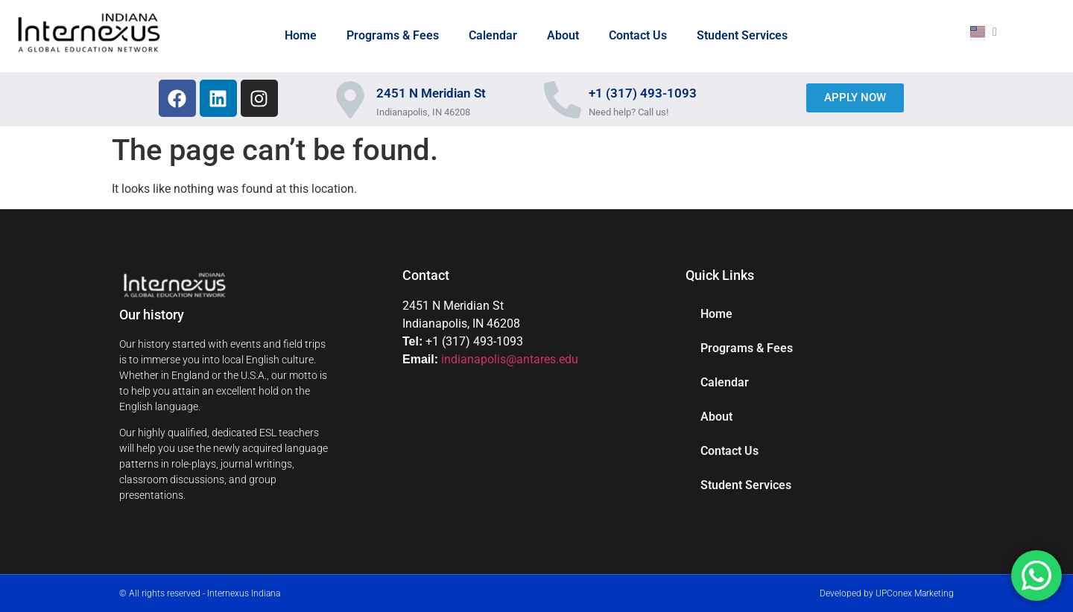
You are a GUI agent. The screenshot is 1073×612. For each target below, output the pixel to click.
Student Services (742, 35)
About (563, 35)
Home (301, 35)
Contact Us (638, 35)
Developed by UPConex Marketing (887, 593)
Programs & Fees (392, 35)
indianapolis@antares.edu (509, 359)
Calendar (493, 35)
